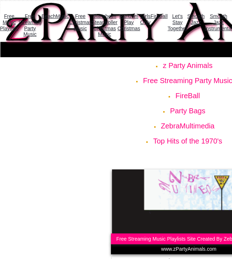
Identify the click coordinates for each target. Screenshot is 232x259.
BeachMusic (55, 16)
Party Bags (187, 111)
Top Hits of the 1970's (187, 141)
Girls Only (145, 19)
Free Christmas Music (80, 22)
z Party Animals (188, 65)
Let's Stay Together (177, 22)
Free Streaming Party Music (29, 25)
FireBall (187, 96)
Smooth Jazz (196, 19)
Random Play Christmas (128, 22)
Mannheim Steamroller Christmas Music (104, 25)
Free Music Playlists (9, 22)
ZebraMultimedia (188, 126)
